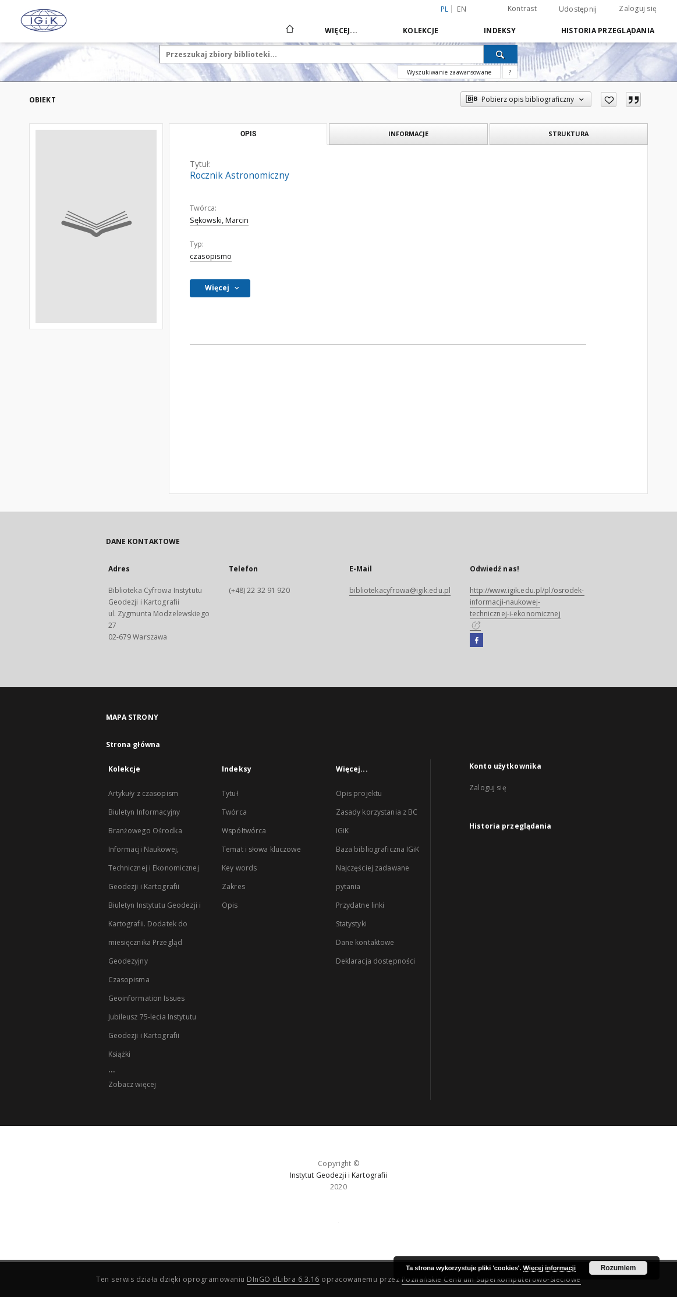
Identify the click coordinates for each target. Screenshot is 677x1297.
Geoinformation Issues (146, 998)
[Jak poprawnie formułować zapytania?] (510, 72)
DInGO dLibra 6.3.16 (283, 1279)
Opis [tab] (248, 134)
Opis (230, 905)
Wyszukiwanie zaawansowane (449, 72)
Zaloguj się (638, 8)
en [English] (461, 9)
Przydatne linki (360, 905)
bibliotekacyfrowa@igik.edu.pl (400, 590)
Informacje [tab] (408, 133)
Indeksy (500, 30)
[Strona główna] (289, 30)
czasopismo (211, 256)
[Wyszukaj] (501, 54)
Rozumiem (618, 1268)
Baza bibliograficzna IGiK (378, 849)
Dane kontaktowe (365, 942)
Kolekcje (420, 30)
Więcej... (341, 30)
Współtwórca (244, 831)
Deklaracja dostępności (376, 961)
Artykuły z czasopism (143, 793)
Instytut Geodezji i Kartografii (339, 1175)
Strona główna (133, 744)
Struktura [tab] (568, 133)
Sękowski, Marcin (219, 220)
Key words (239, 868)
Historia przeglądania (607, 30)
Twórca (234, 812)
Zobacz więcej (132, 1084)
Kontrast (522, 8)
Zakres (233, 886)
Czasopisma (129, 980)
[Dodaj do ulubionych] (608, 99)
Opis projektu (359, 793)
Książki (119, 1054)
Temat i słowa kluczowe (261, 849)
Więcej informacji (549, 1267)
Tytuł (230, 793)
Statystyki (351, 924)
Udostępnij (578, 9)
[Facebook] (476, 640)
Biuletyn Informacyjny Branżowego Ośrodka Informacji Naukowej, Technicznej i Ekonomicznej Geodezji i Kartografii (153, 849)
